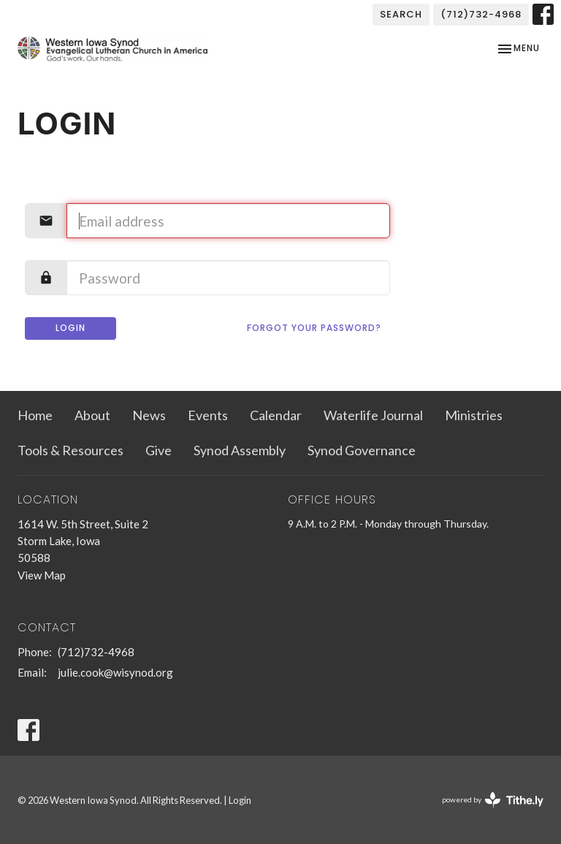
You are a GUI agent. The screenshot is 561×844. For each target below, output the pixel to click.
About (92, 415)
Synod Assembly (240, 450)
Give (158, 450)
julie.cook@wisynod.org (115, 672)
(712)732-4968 (481, 14)
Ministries (474, 415)
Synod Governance (362, 450)
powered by (492, 799)
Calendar (276, 415)
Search (401, 14)
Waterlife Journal (373, 415)
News (149, 415)
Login (70, 328)
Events (208, 415)
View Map (42, 575)
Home (35, 415)
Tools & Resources (70, 450)
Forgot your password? (314, 328)
